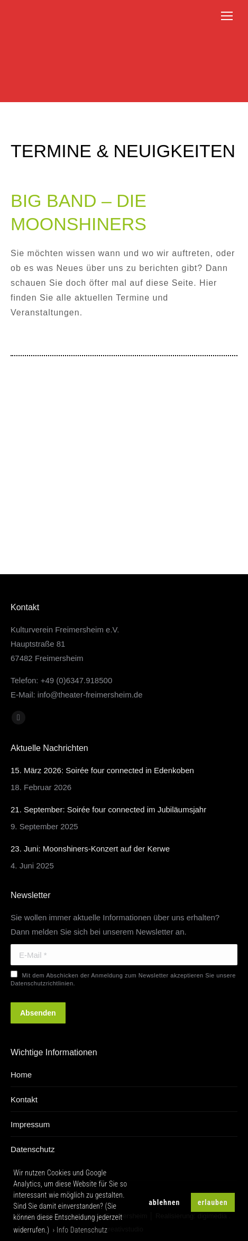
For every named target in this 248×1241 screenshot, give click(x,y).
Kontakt (24, 1099)
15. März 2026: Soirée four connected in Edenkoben (102, 770)
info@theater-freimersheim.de (90, 694)
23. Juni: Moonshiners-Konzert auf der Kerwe (90, 848)
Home (21, 1074)
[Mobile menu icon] (226, 15)
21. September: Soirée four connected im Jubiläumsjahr (108, 809)
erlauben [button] (213, 1202)
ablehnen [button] (164, 1202)
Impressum (30, 1124)
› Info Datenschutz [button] (80, 1230)
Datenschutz (32, 1149)
